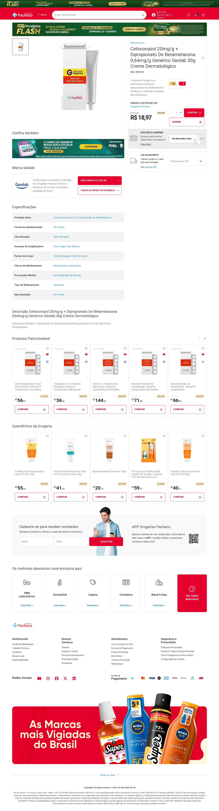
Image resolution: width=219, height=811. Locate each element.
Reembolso (116, 656)
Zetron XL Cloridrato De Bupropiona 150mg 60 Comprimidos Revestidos (106, 386)
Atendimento (119, 638)
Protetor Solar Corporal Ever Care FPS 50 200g (185, 473)
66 (175, 400)
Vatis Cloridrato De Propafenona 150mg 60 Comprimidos (182, 386)
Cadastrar (106, 541)
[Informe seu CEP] (183, 161)
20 (98, 487)
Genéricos (58, 285)
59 (137, 487)
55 (20, 487)
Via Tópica (58, 227)
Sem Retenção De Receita (67, 275)
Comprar (194, 112)
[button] (20, 47)
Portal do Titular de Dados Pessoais (177, 651)
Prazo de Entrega (119, 652)
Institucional (20, 638)
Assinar (187, 122)
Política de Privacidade (171, 647)
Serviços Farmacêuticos (73, 655)
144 (99, 400)
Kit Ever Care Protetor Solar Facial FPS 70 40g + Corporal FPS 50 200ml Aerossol (147, 474)
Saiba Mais (146, 144)
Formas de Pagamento (122, 648)
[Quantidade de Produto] (176, 112)
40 (175, 487)
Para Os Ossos (79, 256)
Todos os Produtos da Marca (100, 190)
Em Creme (58, 294)
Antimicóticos (60, 265)
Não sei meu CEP (149, 167)
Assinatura (67, 663)
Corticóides (75, 265)
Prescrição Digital (70, 659)
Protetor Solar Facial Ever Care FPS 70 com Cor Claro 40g (70, 473)
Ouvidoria (16, 652)
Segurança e (184, 640)
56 (20, 400)
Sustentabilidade (20, 660)
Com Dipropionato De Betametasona (92, 217)
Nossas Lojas (18, 656)
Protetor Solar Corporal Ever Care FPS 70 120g (29, 473)
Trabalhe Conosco (20, 648)
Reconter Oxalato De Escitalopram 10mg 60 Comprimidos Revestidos (145, 386)
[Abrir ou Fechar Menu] (42, 15)
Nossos (85, 640)
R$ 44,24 (58, 396)
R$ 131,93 (136, 396)
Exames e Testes (70, 651)
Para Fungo (59, 246)
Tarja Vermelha (61, 236)
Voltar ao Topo (109, 775)
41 (59, 487)
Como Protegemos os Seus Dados (177, 655)
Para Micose (73, 246)
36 (59, 400)
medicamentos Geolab (100, 180)
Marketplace (117, 664)
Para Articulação (61, 256)
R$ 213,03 (97, 396)
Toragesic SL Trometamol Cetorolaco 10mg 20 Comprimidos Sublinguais (67, 386)
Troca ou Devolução (120, 660)
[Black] (109, 4)
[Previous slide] (199, 338)
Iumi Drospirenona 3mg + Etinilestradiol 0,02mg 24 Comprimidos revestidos (28, 386)
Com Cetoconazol (62, 217)
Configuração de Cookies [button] (172, 659)
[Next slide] (204, 338)
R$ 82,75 (19, 396)
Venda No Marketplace (23, 644)
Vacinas (65, 647)
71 (137, 400)
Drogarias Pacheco (140, 106)
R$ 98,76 (174, 396)
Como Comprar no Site (122, 644)
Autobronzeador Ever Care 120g (109, 471)
